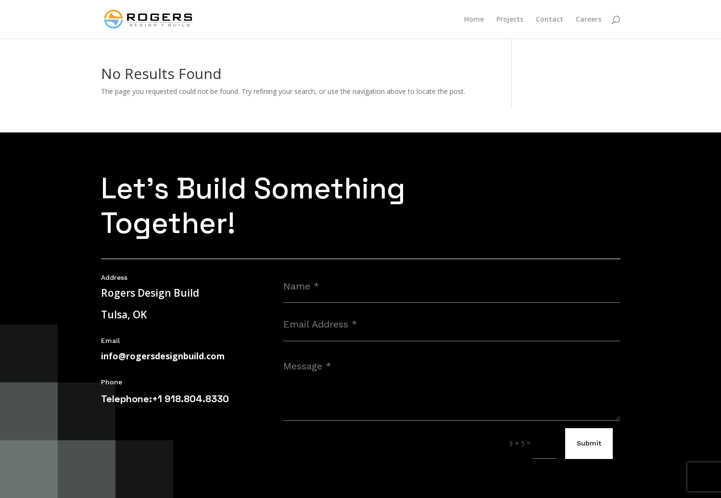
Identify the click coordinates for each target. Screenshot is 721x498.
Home (474, 20)
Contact (549, 20)
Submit (589, 443)
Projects (509, 20)
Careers (588, 20)
